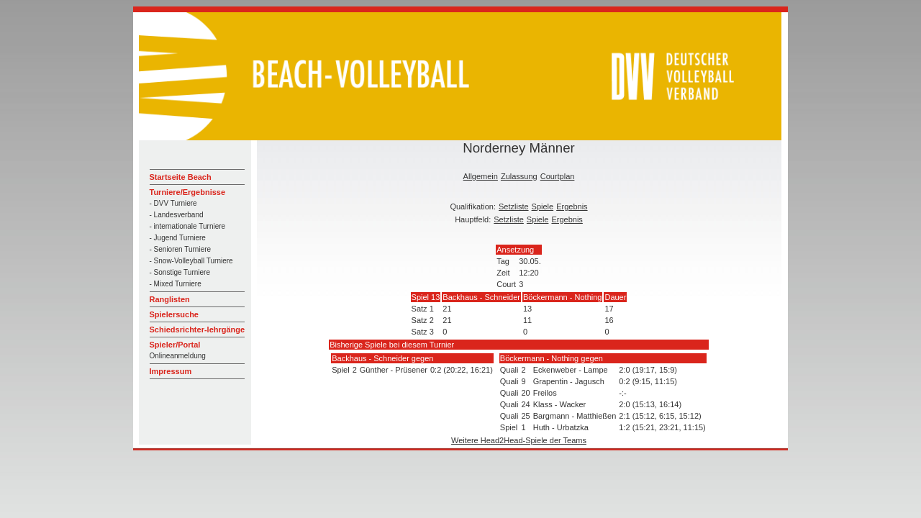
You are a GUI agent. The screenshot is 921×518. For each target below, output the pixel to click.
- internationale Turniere (188, 226)
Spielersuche (174, 314)
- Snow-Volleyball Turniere (191, 261)
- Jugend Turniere (178, 238)
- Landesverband (177, 215)
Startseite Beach (181, 177)
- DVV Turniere (173, 203)
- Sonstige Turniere (180, 272)
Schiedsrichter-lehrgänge (197, 329)
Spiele (543, 206)
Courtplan (557, 176)
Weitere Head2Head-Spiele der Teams (518, 440)
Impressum (171, 371)
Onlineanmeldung (178, 356)
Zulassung (519, 176)
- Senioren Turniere (181, 249)
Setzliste (514, 206)
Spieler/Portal (175, 344)
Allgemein (480, 176)
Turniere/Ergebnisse (188, 192)
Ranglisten (170, 299)
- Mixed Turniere (175, 284)
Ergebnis (571, 206)
